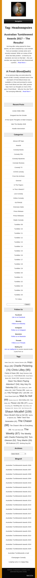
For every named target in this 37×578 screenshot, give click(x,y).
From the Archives (18, 176)
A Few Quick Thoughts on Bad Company (18, 120)
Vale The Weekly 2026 (18, 124)
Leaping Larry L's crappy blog (18, 562)
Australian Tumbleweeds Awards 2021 (18, 531)
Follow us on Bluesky (18, 323)
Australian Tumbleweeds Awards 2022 (18, 535)
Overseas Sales (18, 207)
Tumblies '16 (18, 255)
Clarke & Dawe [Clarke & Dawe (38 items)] (12, 373)
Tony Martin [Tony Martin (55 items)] (24, 440)
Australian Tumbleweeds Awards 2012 (18, 491)
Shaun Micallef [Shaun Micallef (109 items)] (18, 411)
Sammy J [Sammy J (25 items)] (17, 408)
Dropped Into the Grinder (18, 115)
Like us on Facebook (18, 317)
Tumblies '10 (18, 229)
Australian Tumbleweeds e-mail (18, 553)
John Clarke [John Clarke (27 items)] (23, 387)
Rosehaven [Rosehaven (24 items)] (9, 408)
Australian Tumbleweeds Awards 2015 (18, 505)
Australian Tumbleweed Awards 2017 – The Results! (18, 38)
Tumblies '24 (18, 290)
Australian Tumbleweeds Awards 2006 (18, 465)
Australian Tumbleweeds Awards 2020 (18, 527)
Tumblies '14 (18, 246)
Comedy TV (18, 167)
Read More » (22, 62)
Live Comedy (18, 194)
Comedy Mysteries (18, 158)
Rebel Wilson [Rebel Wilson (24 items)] (27, 405)
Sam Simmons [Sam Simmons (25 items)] (26, 408)
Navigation (18, 21)
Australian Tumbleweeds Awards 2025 (18, 549)
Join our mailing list (10, 349)
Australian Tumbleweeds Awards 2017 (18, 513)
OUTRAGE (18, 202)
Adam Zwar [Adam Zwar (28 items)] (9, 362)
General (18, 180)
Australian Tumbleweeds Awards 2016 (18, 509)
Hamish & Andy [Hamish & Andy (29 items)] (26, 378)
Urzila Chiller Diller (18, 111)
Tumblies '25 (18, 295)
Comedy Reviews (18, 163)
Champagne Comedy (18, 557)
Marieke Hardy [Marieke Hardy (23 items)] (13, 400)
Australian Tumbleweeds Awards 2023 (18, 540)
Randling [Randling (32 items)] (17, 405)
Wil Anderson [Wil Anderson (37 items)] (12, 443)
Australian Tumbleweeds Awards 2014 (18, 500)
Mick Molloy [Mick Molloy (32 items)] (24, 400)
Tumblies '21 (18, 277)
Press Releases (18, 215)
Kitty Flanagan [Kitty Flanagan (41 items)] (14, 393)
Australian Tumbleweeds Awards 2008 (18, 474)
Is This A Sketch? (18, 189)
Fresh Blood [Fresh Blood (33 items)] (19, 376)
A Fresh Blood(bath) (18, 71)
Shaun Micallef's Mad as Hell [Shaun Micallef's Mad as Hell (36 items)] (16, 415)
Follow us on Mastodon (18, 336)
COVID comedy (18, 172)
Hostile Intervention (18, 128)
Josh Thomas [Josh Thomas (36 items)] (18, 390)
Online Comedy (18, 198)
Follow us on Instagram (18, 330)
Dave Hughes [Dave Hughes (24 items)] (8, 375)
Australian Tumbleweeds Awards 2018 (18, 518)
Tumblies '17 (18, 259)
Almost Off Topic (18, 141)
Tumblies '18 (18, 264)
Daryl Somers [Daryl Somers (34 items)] (26, 373)
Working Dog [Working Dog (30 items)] (25, 443)
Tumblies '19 (18, 268)
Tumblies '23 (18, 286)
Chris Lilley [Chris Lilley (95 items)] (20, 369)
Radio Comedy (18, 220)
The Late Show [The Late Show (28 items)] (17, 430)
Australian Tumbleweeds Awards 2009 (18, 478)
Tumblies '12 (18, 237)
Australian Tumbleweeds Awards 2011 (18, 487)
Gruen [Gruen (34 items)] (15, 378)
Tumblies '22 (18, 281)
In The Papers (18, 185)
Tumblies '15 (18, 251)
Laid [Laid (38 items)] (26, 393)
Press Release (18, 211)
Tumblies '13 (18, 242)
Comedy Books (18, 150)
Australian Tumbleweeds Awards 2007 (18, 469)
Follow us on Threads (18, 343)
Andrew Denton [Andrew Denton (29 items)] (21, 362)
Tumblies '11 (18, 233)
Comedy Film (18, 154)
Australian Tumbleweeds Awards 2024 (18, 544)
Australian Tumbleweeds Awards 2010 (18, 483)
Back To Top (30, 575)
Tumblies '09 (18, 224)
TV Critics (18, 299)
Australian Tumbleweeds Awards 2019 (18, 522)
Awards (18, 145)
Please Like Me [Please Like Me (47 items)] (19, 403)
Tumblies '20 (18, 273)
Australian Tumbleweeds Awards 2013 (18, 496)
